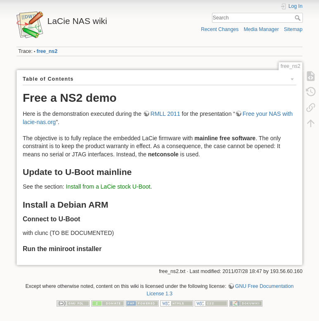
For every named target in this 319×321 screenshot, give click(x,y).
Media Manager (261, 29)
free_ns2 (47, 51)
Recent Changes (219, 29)
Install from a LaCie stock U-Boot (108, 186)
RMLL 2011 (165, 113)
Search (298, 18)
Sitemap (293, 29)
